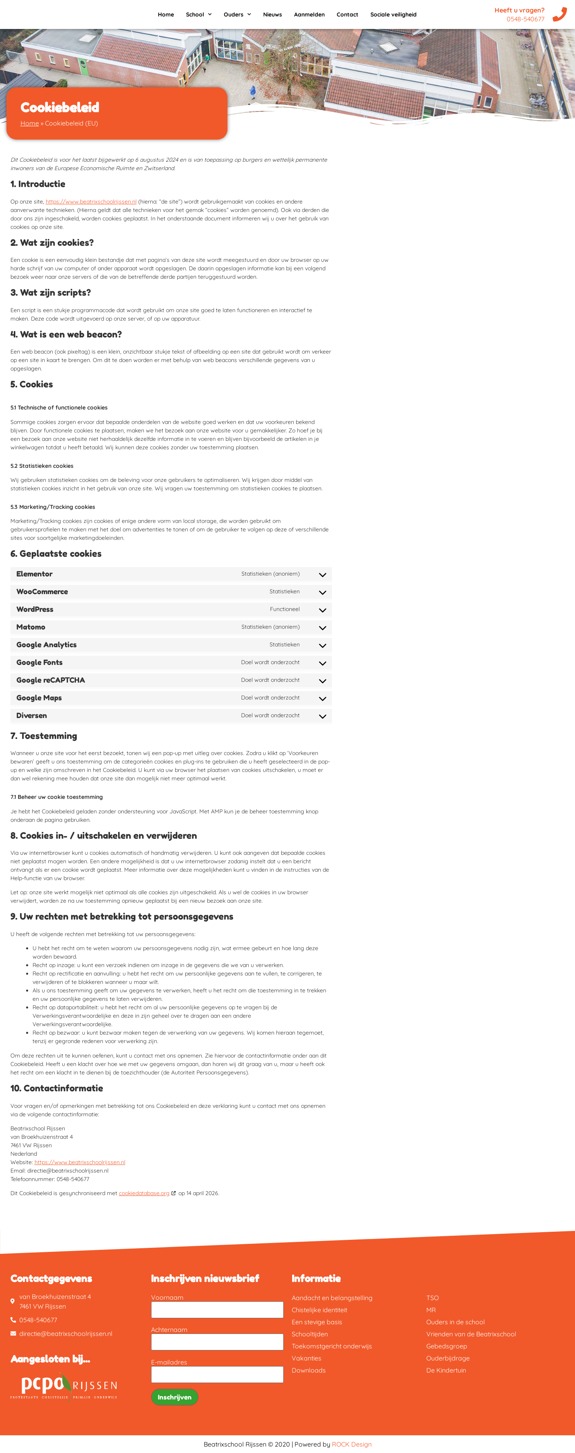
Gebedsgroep (446, 1346)
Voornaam (167, 1297)
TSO (432, 1298)
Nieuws (272, 14)
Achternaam (169, 1329)
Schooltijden (310, 1334)
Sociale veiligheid (393, 14)
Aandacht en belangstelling (332, 1298)
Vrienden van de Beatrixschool (471, 1334)
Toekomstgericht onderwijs (332, 1346)
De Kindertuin (446, 1370)
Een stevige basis (317, 1322)
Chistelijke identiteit (319, 1310)
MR (431, 1310)
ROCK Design (352, 1444)
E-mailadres (169, 1362)
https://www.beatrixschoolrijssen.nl (91, 201)
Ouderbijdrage (448, 1358)
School (199, 14)
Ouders (237, 14)
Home (166, 14)
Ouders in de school (455, 1322)
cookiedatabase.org (144, 1193)
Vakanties (306, 1358)
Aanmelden (309, 14)
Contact (347, 14)
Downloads (309, 1370)
